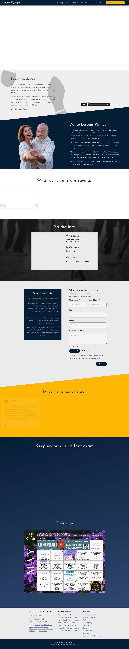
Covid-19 (86, 628)
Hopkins (36, 627)
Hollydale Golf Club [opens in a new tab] (94, 136)
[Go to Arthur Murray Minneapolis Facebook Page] (47, 611)
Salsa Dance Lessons (66, 623)
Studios (84, 3)
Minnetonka (42, 629)
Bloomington (39, 625)
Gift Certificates (96, 3)
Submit (101, 364)
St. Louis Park (43, 631)
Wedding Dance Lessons (68, 620)
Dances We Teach (90, 615)
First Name (74, 300)
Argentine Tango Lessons (68, 628)
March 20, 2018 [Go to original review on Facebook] (14, 402)
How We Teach (89, 617)
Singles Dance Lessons (67, 615)
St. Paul (84, 351)
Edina (31, 627)
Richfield (32, 631)
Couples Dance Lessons (68, 617)
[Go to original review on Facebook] (21, 424)
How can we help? (76, 331)
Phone (72, 321)
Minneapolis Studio (37, 612)
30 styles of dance (110, 155)
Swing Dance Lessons (67, 625)
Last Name (94, 300)
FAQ (84, 620)
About (75, 3)
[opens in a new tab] (64, 565)
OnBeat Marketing (73, 644)
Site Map (86, 633)
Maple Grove (44, 627)
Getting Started (63, 3)
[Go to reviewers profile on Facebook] (7, 402)
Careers (86, 625)
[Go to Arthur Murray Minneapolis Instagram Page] (50, 611)
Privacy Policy (88, 631)
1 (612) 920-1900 (73, 251)
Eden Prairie (48, 625)
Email (72, 310)
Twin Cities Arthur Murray (93, 636)
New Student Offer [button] (115, 3)
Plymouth (49, 629)
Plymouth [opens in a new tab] (97, 133)
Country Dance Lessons (68, 631)
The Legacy (87, 623)
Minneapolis (75, 351)
